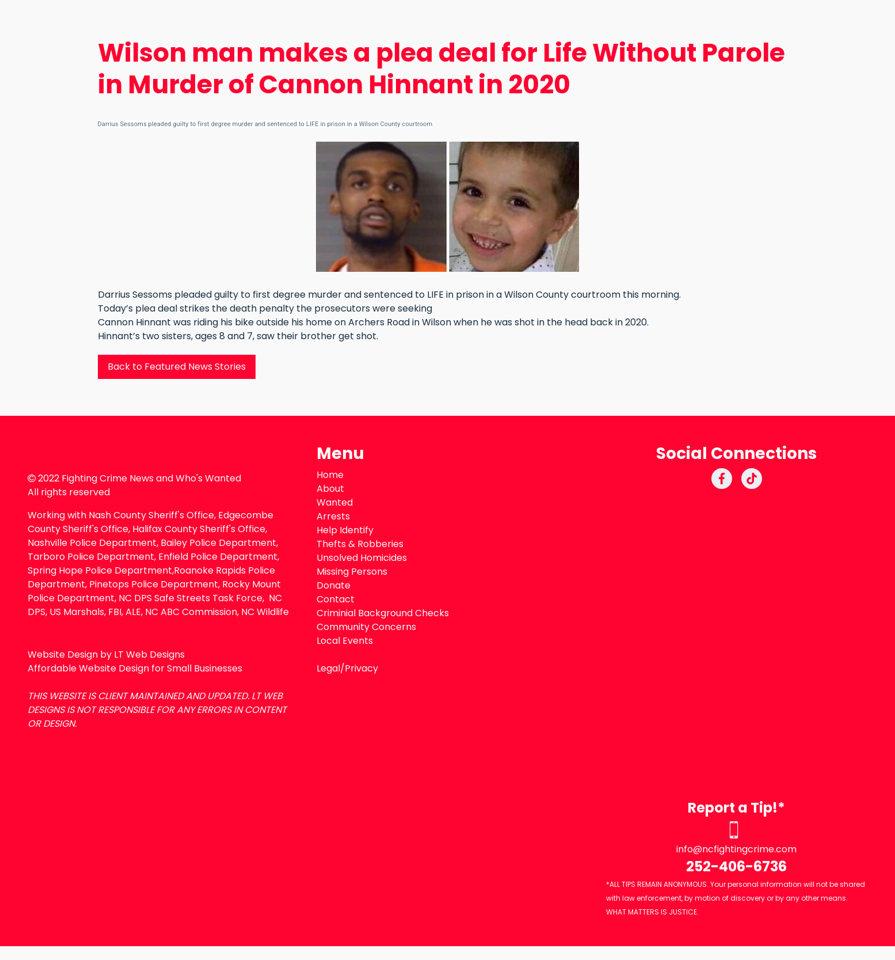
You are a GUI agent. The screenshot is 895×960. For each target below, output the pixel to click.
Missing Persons (352, 571)
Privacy (361, 668)
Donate (334, 585)
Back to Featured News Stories (177, 366)
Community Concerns (366, 626)
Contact (336, 599)
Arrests (333, 516)
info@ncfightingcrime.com (736, 849)
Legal (328, 668)
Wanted (335, 502)
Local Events (345, 640)
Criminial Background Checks (383, 613)
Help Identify (345, 530)
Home (330, 474)
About (330, 488)
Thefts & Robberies (360, 544)
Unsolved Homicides (362, 557)
